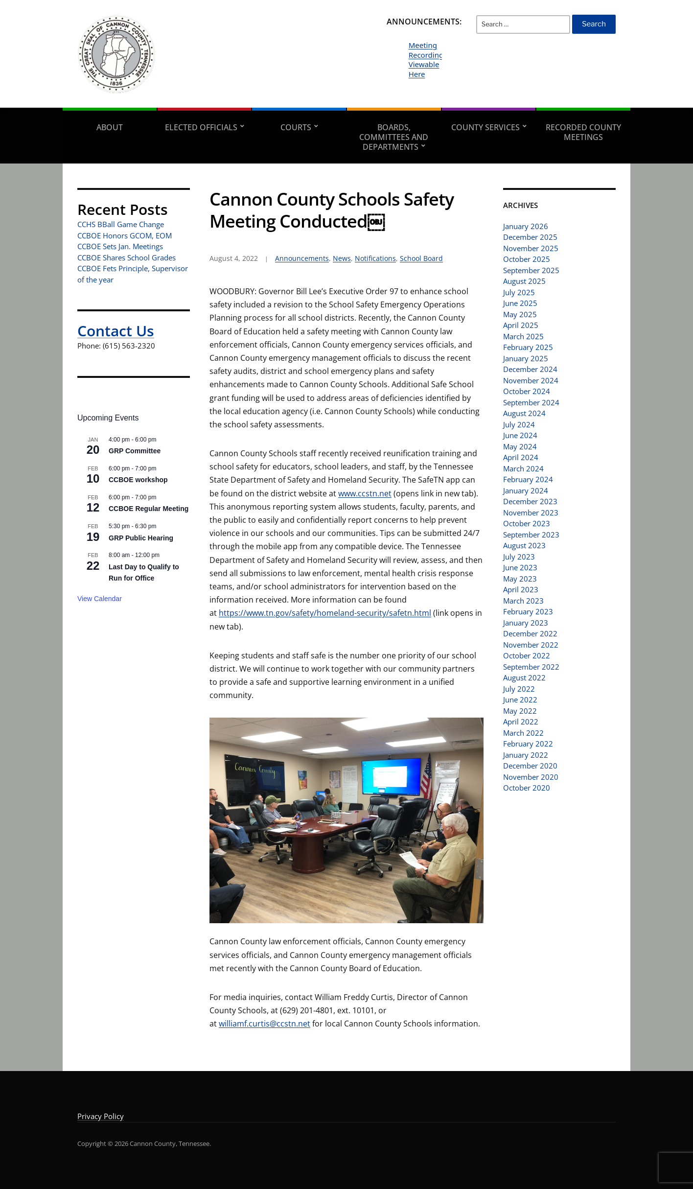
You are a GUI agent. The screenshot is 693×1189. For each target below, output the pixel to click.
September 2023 (531, 534)
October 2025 (526, 259)
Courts (295, 127)
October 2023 (526, 523)
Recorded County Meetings (583, 132)
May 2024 (520, 446)
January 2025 (525, 358)
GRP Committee (135, 451)
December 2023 (530, 501)
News (342, 258)
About (109, 127)
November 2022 (530, 645)
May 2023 (520, 578)
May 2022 (520, 711)
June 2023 (520, 567)
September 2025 (531, 270)
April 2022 (520, 721)
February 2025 (528, 347)
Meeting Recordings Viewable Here (428, 59)
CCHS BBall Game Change (120, 224)
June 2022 (520, 699)
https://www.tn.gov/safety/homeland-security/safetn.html (325, 612)
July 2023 (519, 556)
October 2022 (526, 655)
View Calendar (99, 599)
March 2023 (523, 601)
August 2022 (524, 677)
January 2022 (525, 755)
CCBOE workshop (138, 480)
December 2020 (530, 765)
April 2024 (520, 457)
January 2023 (525, 623)
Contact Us (115, 331)
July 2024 (519, 424)
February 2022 (528, 743)
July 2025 (519, 292)
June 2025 (520, 303)
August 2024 (524, 413)
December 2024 (530, 369)
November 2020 (530, 777)
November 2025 (530, 248)
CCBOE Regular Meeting (148, 509)
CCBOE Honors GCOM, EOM (124, 235)
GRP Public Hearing (141, 538)
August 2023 (524, 545)
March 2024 (523, 468)
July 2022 (519, 689)
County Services (485, 127)
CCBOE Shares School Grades (126, 257)
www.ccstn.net (365, 493)
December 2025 (530, 237)
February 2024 (528, 479)
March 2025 (523, 336)
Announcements (302, 258)
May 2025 (520, 314)
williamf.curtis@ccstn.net (264, 1023)
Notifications (375, 258)
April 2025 (520, 325)
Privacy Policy (100, 1116)
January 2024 (525, 490)
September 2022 (531, 667)
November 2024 (530, 380)
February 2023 (528, 611)
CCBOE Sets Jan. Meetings (120, 246)
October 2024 (526, 391)
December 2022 (530, 633)
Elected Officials (201, 127)
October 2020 (526, 788)
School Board (421, 258)
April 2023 (520, 589)
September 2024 (531, 402)
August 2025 (524, 281)
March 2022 (523, 733)
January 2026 (525, 226)
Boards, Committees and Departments (393, 137)
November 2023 (530, 512)
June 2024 (520, 435)
